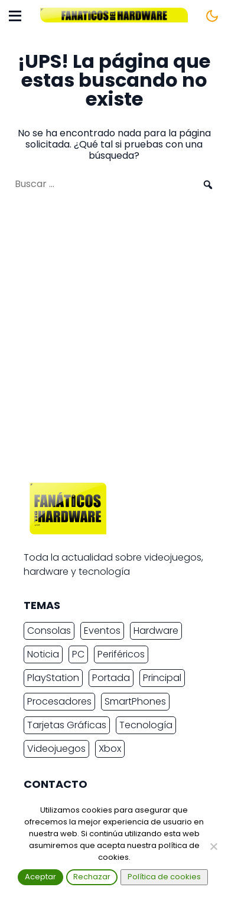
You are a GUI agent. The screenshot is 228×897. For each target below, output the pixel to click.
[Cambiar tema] (212, 16)
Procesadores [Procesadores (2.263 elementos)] (59, 701)
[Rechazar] (213, 846)
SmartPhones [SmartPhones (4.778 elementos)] (135, 701)
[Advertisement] (114, 342)
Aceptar (40, 876)
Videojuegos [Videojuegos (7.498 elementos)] (56, 748)
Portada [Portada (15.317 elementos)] (111, 678)
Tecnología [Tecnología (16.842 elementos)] (145, 725)
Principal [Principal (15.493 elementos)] (162, 678)
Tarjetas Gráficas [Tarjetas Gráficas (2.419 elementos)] (66, 725)
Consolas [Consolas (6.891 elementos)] (49, 630)
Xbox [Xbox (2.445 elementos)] (110, 748)
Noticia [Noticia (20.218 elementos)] (43, 654)
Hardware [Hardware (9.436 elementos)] (155, 630)
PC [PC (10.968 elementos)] (78, 654)
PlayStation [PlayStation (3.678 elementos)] (53, 678)
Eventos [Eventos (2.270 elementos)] (102, 630)
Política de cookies (164, 876)
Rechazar (91, 876)
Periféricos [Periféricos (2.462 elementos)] (121, 654)
